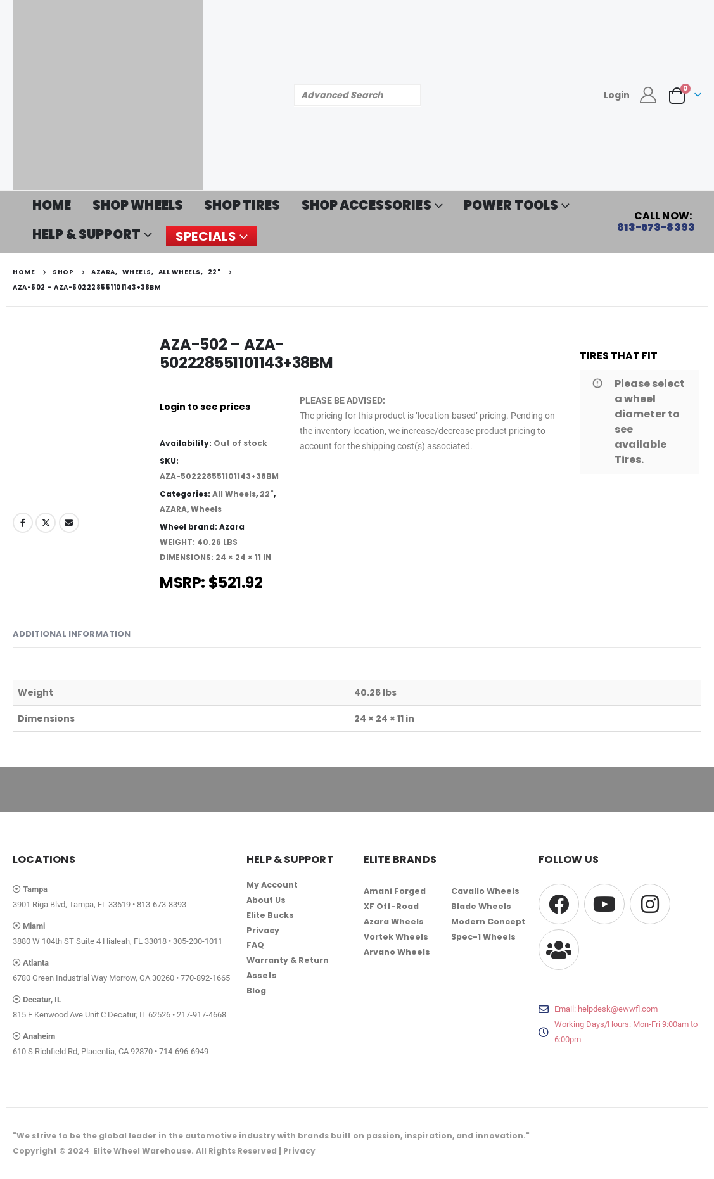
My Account (272, 884)
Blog (256, 991)
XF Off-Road (391, 906)
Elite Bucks (270, 915)
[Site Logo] (108, 95)
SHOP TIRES (242, 205)
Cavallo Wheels (485, 891)
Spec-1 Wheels (483, 936)
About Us (266, 900)
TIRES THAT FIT (619, 355)
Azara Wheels (394, 921)
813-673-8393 (161, 904)
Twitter (45, 523)
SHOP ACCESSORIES (366, 205)
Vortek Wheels (396, 936)
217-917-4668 (201, 1014)
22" (267, 493)
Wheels (206, 509)
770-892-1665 (205, 978)
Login (617, 95)
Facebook (23, 523)
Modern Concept (488, 921)
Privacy (262, 930)
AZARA (173, 509)
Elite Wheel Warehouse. (143, 1150)
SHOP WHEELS (138, 205)
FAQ (255, 945)
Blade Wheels (481, 906)
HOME (52, 205)
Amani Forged (395, 891)
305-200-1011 (197, 941)
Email (69, 523)
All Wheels (234, 493)
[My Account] (648, 95)
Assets (261, 976)
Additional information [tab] (72, 634)
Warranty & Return (287, 960)
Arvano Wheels (397, 951)
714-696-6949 (183, 1051)
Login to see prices (205, 406)
